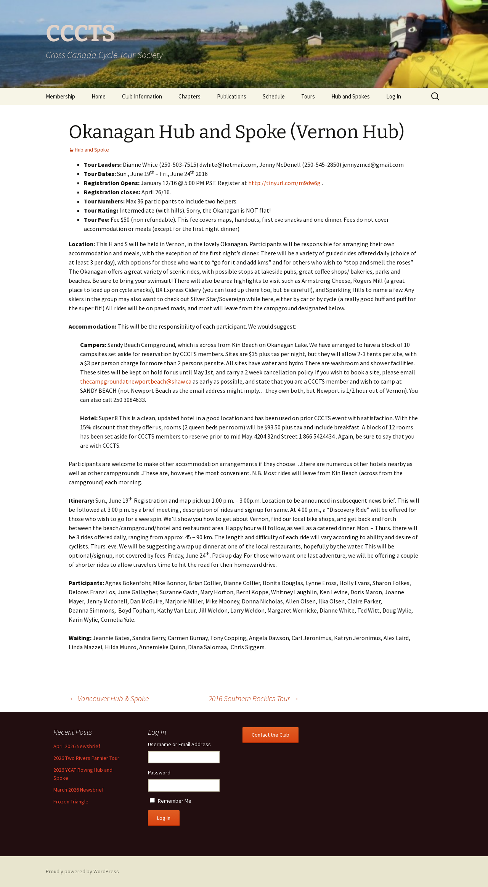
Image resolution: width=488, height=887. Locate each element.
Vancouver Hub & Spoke (109, 698)
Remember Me (174, 800)
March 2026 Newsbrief (78, 789)
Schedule (274, 96)
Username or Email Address (179, 744)
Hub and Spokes (350, 96)
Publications (231, 96)
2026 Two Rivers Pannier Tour (86, 758)
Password (159, 772)
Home (99, 96)
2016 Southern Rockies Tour (254, 698)
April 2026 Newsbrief (76, 746)
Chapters (189, 96)
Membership (60, 96)
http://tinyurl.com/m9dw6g (284, 183)
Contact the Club (270, 734)
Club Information (142, 96)
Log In (393, 96)
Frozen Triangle (70, 801)
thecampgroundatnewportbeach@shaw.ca (135, 381)
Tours (308, 96)
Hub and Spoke (92, 149)
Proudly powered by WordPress (82, 871)
